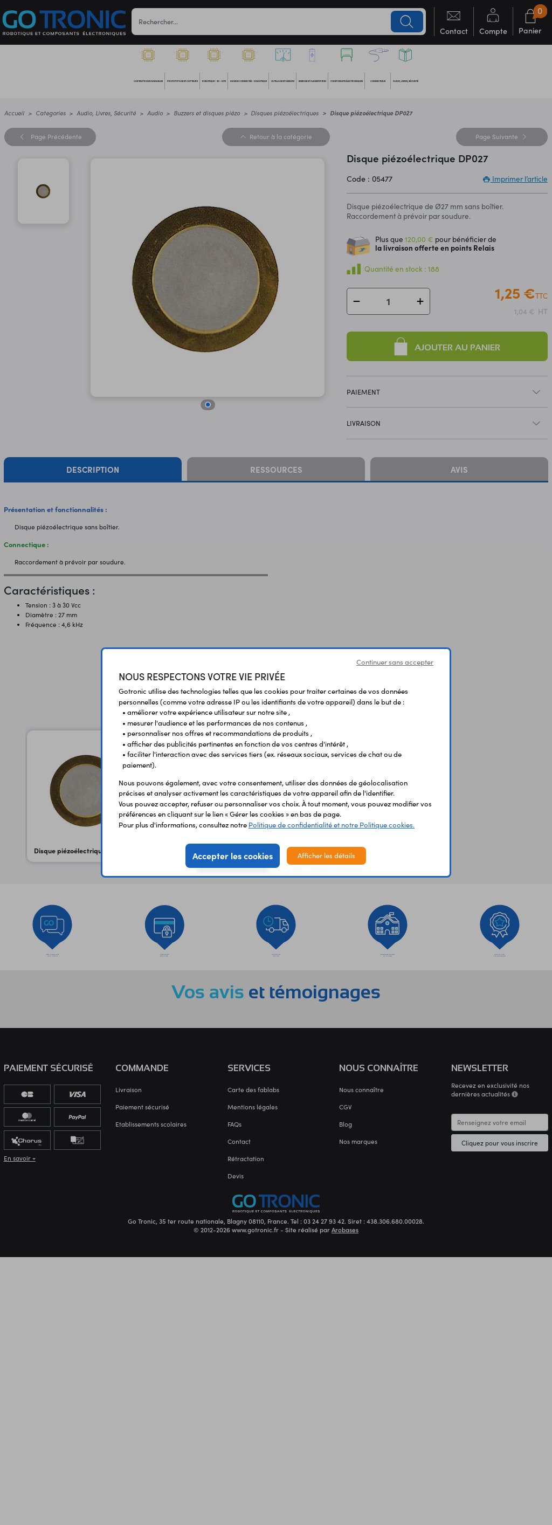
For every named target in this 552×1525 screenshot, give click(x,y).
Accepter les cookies (232, 855)
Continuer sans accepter (394, 662)
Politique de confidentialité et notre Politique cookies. (332, 825)
